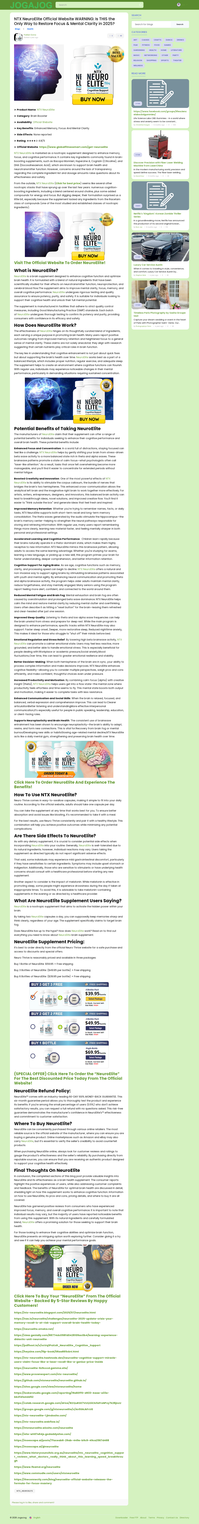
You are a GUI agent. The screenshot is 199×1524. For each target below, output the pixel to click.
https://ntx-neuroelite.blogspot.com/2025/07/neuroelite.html (55, 1312)
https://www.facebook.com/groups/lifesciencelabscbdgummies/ (160, 113)
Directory (184, 1517)
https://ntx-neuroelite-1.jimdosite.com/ (40, 1415)
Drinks (180, 40)
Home (163, 50)
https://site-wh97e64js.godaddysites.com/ (42, 1434)
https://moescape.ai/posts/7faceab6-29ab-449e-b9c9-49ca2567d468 (61, 1440)
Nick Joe (139, 227)
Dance (169, 40)
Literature (176, 50)
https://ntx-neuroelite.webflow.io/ (37, 1421)
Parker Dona (30, 34)
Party (176, 55)
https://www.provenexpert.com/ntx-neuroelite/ (46, 1374)
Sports (165, 60)
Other (165, 55)
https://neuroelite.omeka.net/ (34, 1329)
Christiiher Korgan (143, 125)
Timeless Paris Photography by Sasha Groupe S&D (160, 314)
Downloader (122, 1517)
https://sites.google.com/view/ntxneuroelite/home (48, 1386)
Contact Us (172, 1517)
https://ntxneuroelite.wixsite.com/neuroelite (43, 1428)
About (143, 1517)
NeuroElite (20, 276)
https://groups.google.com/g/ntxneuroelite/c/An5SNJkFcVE (53, 1409)
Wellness (138, 65)
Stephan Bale (141, 275)
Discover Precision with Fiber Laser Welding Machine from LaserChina (158, 164)
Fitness (146, 45)
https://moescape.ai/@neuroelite (36, 1446)
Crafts (157, 40)
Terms (151, 1517)
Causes (145, 40)
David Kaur (140, 176)
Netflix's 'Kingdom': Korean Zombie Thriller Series (157, 215)
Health (30, 29)
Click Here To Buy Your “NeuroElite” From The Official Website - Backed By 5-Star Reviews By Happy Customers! (67, 1300)
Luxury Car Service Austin (148, 264)
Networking (150, 55)
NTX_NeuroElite (25, 1491)
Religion (137, 60)
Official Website (42, 122)
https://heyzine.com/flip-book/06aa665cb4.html (46, 1351)
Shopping (151, 60)
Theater (177, 60)
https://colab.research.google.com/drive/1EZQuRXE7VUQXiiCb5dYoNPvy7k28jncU (67, 1403)
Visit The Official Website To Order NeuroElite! (60, 262)
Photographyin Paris (143, 326)
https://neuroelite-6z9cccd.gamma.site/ (41, 1368)
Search (179, 24)
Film (135, 45)
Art (135, 40)
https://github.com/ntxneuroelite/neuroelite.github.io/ (50, 1380)
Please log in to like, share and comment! (33, 1502)
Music (136, 55)
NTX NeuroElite (46, 109)
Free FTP (134, 1517)
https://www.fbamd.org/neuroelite (37, 1467)
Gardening (139, 50)
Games (167, 45)
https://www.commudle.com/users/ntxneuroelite (46, 1473)
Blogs (17, 29)
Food (157, 45)
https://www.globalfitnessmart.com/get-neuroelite (73, 147)
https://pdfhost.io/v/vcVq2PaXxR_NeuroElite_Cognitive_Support (57, 1345)
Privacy (161, 1517)
